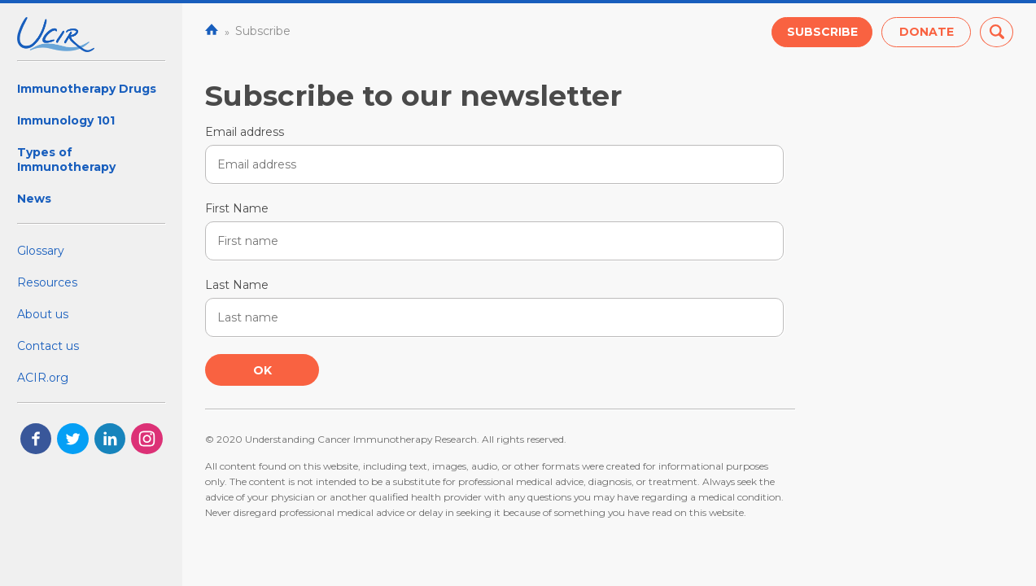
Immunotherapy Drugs (86, 88)
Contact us (48, 346)
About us (42, 314)
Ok (262, 370)
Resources (47, 282)
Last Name (237, 285)
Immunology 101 (66, 120)
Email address (244, 132)
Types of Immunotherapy (66, 159)
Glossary (40, 250)
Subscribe (822, 31)
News (34, 198)
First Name (237, 208)
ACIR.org (42, 377)
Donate (926, 31)
